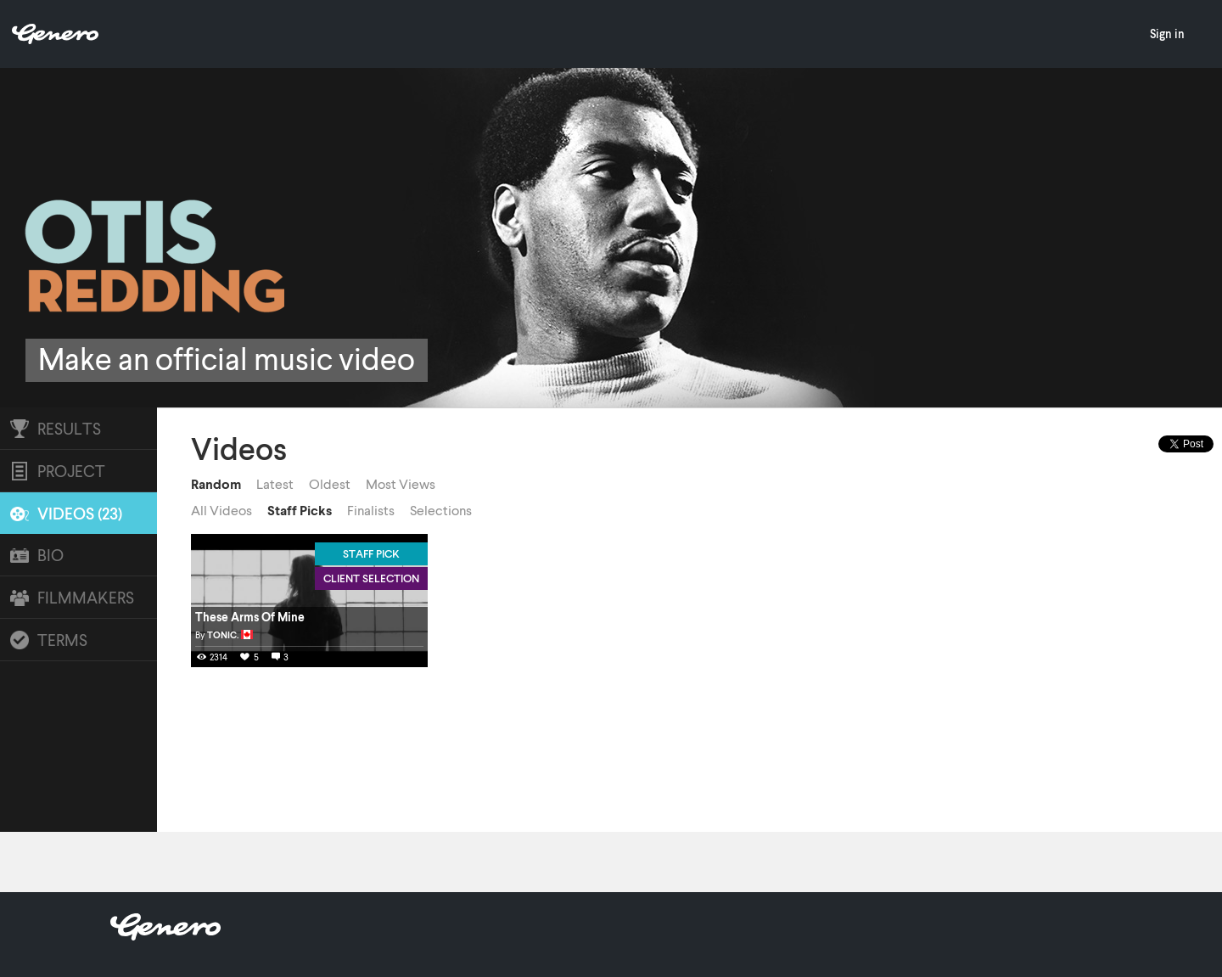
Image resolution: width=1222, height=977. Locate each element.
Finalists (371, 510)
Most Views (400, 484)
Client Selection (371, 578)
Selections (441, 510)
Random (216, 484)
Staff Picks (299, 510)
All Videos (221, 510)
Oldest (329, 484)
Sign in (1167, 33)
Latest (275, 484)
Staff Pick (371, 553)
